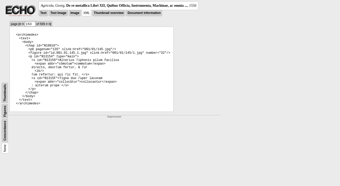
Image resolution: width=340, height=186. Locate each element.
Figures (5, 111)
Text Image (58, 13)
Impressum (114, 116)
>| (49, 24)
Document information (144, 13)
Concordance (5, 131)
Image (75, 13)
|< (20, 24)
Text (43, 13)
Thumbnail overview (109, 13)
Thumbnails (5, 93)
